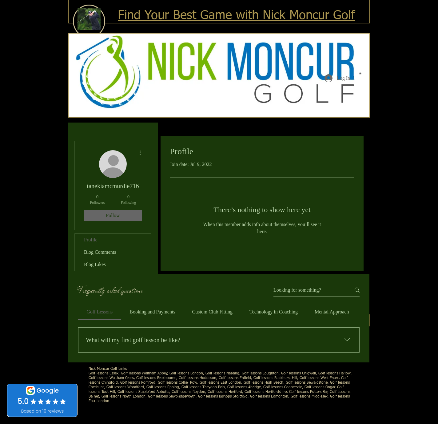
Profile (91, 239)
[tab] (99, 312)
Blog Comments (100, 252)
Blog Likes (95, 264)
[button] (360, 73)
